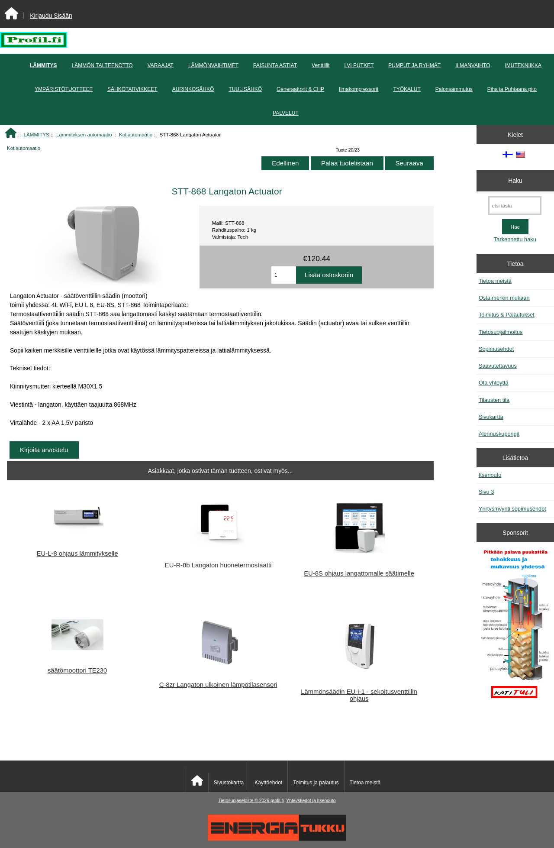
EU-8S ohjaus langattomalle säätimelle (359, 573)
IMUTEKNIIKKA (523, 65)
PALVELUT (286, 113)
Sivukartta (491, 417)
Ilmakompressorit (358, 89)
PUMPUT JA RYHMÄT (414, 65)
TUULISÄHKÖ (245, 89)
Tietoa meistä (495, 281)
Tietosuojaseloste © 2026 (244, 800)
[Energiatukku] (277, 839)
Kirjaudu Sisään (51, 15)
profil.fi (277, 800)
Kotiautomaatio (135, 134)
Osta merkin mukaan (504, 298)
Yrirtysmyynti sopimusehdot (512, 508)
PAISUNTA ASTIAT (275, 65)
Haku (515, 180)
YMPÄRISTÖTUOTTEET (64, 89)
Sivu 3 (486, 492)
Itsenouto (490, 475)
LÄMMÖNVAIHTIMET (213, 65)
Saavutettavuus (498, 366)
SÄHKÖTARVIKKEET (132, 89)
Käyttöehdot (268, 783)
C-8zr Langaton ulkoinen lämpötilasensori (218, 684)
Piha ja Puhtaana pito (512, 89)
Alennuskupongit (499, 433)
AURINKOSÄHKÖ (193, 89)
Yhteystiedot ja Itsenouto (310, 800)
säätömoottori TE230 (77, 670)
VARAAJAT (161, 65)
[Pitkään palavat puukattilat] (515, 628)
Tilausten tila (494, 400)
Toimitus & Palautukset (507, 314)
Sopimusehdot (496, 349)
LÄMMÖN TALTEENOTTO (102, 65)
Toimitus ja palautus (315, 783)
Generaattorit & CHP (300, 89)
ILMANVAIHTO (472, 65)
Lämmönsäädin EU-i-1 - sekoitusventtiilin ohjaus (359, 695)
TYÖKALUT (406, 89)
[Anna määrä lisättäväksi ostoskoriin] (283, 275)
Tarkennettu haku (515, 239)
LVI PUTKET (359, 65)
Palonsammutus (454, 89)
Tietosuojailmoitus (501, 332)
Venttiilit (320, 65)
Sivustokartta (229, 783)
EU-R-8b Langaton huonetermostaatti (218, 565)
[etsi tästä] (514, 205)
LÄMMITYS (36, 134)
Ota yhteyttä (494, 382)
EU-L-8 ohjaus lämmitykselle (77, 553)
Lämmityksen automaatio (84, 134)
